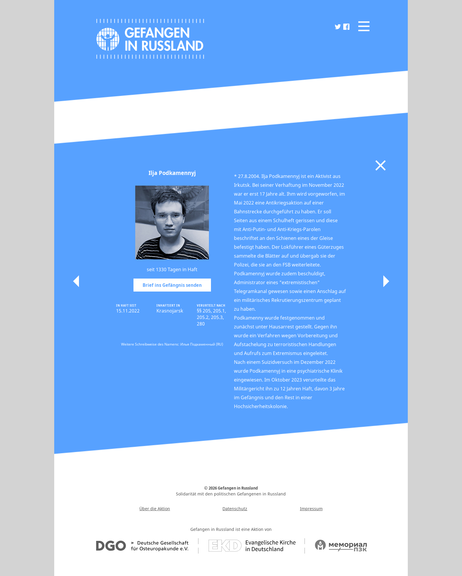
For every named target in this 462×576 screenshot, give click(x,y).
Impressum (311, 508)
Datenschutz (234, 508)
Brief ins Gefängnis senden (172, 285)
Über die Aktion (154, 508)
